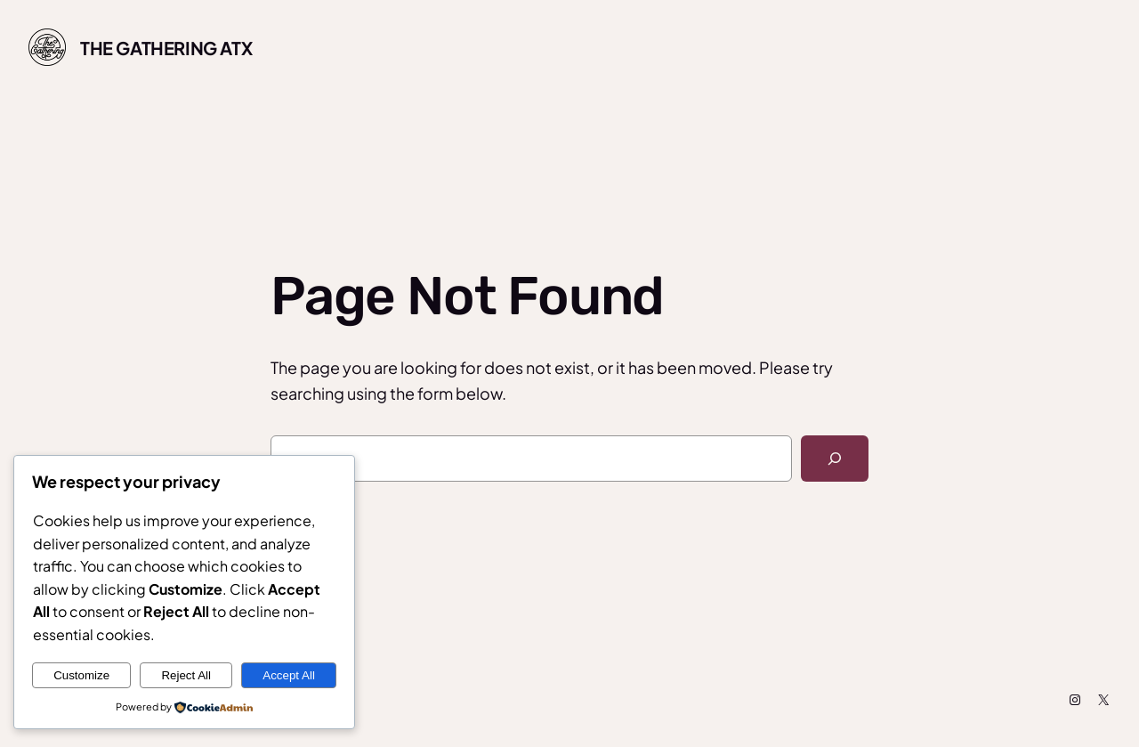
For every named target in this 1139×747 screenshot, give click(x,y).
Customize (81, 675)
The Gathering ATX (166, 48)
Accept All (289, 675)
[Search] (834, 458)
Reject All (186, 675)
